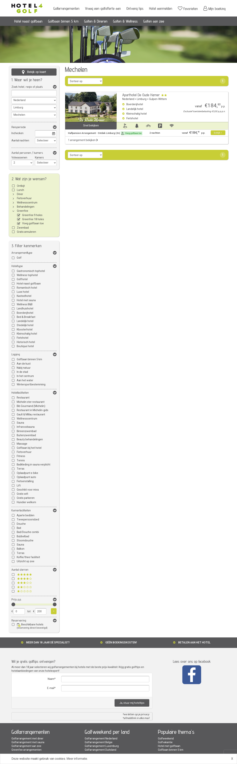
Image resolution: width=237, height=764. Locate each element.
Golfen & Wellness (125, 21)
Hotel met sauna (26, 300)
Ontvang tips (134, 8)
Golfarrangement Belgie (98, 742)
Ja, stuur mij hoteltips (131, 703)
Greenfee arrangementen (26, 750)
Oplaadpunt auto (26, 477)
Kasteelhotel (24, 296)
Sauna (20, 423)
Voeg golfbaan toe (33, 223)
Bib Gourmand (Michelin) (31, 406)
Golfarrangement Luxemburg (102, 746)
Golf (19, 258)
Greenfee (22, 211)
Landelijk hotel (25, 321)
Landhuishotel (25, 309)
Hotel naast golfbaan (28, 21)
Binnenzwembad (26, 431)
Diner (20, 194)
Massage (22, 444)
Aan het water (25, 380)
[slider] (13, 604)
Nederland (128, 99)
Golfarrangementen (66, 8)
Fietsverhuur (24, 198)
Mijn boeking (214, 8)
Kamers (39, 158)
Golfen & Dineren (95, 21)
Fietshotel (22, 338)
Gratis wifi (22, 494)
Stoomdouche (25, 541)
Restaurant (23, 398)
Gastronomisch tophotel (31, 271)
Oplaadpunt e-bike (27, 473)
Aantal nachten (20, 141)
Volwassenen (19, 158)
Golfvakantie (165, 742)
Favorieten (188, 8)
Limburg (141, 99)
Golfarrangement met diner (27, 739)
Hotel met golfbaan (169, 746)
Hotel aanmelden (160, 8)
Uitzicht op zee (25, 561)
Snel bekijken (91, 126)
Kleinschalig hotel (27, 334)
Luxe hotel (23, 292)
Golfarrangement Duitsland (100, 750)
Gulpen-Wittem (158, 99)
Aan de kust (24, 364)
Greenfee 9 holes (32, 215)
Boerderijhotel (25, 313)
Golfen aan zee (153, 21)
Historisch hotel (26, 342)
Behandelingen (25, 207)
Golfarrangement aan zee (26, 746)
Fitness (21, 456)
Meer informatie (76, 758)
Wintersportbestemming (31, 385)
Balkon (20, 549)
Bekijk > (218, 132)
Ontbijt (21, 186)
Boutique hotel (25, 346)
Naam (51, 679)
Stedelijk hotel (25, 325)
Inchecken (17, 133)
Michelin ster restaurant (31, 402)
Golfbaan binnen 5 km (63, 21)
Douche (21, 524)
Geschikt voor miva (28, 490)
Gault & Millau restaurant (31, 415)
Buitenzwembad (26, 435)
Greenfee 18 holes (33, 219)
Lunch (20, 190)
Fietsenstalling (25, 481)
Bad (19, 528)
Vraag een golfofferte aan (103, 8)
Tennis (21, 460)
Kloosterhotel (24, 330)
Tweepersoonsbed (28, 520)
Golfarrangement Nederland (101, 739)
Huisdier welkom (26, 502)
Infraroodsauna (26, 427)
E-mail (50, 688)
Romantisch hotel (27, 288)
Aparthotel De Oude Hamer (141, 95)
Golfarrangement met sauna (27, 742)
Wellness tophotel (27, 275)
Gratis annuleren (26, 232)
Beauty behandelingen (30, 439)
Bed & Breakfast (26, 317)
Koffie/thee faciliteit (28, 557)
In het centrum (25, 376)
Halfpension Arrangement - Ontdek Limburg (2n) (105, 133)
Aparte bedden (25, 515)
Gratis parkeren (26, 498)
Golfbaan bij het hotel (29, 448)
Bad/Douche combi (28, 532)
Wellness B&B (24, 304)
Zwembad (23, 228)
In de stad (22, 372)
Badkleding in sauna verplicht (33, 465)
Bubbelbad (23, 536)
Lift (19, 486)
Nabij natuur (24, 368)
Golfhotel (22, 279)
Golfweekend (166, 739)
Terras (20, 469)
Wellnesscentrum (27, 203)
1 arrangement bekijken (83, 140)
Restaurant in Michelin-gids (32, 410)
